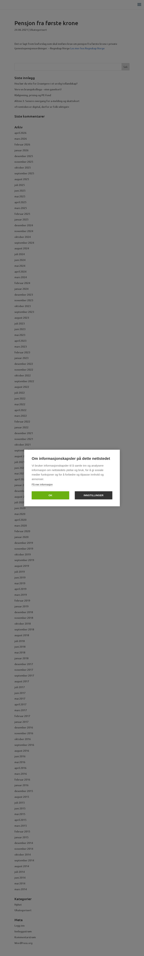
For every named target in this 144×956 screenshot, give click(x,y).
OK (50, 495)
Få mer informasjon (42, 484)
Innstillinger (94, 495)
